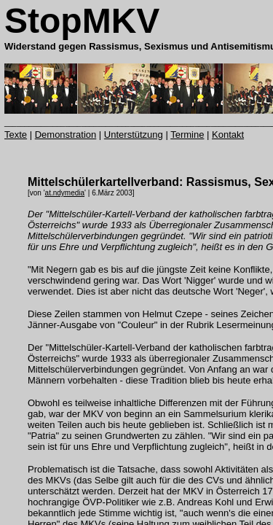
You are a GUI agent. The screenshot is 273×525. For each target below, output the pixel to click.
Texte (15, 134)
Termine (187, 134)
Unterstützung (133, 134)
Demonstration (66, 134)
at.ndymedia (64, 193)
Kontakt (228, 134)
